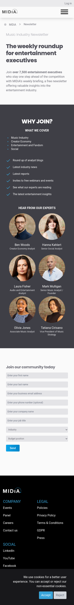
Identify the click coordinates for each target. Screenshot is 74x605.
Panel (7, 515)
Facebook (9, 566)
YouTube (9, 558)
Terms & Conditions (50, 523)
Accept (46, 595)
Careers (8, 523)
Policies (42, 508)
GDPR (41, 530)
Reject (60, 595)
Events (7, 508)
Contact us (10, 530)
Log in (68, 3)
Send (13, 448)
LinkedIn (8, 551)
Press (41, 538)
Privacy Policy (46, 515)
